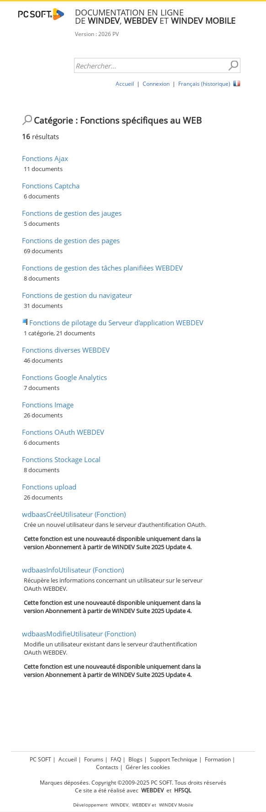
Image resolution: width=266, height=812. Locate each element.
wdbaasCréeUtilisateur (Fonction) (74, 514)
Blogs (135, 759)
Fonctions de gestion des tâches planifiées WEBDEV (102, 267)
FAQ (116, 759)
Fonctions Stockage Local (61, 459)
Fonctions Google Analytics (64, 377)
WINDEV (119, 805)
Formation (218, 759)
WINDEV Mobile (176, 805)
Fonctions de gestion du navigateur (77, 295)
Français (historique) (204, 84)
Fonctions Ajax (45, 158)
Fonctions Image (48, 404)
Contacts (107, 767)
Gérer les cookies (148, 767)
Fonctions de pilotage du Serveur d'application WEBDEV (116, 322)
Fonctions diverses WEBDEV (66, 349)
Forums (93, 759)
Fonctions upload (49, 486)
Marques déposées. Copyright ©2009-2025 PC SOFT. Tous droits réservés (133, 782)
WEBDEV (141, 805)
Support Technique (173, 759)
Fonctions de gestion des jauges (72, 213)
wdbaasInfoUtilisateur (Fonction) (73, 569)
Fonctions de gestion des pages (71, 240)
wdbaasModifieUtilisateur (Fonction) (79, 633)
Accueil (125, 84)
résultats (40, 136)
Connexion (156, 84)
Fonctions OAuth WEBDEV (63, 432)
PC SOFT (40, 759)
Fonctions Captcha (51, 185)
